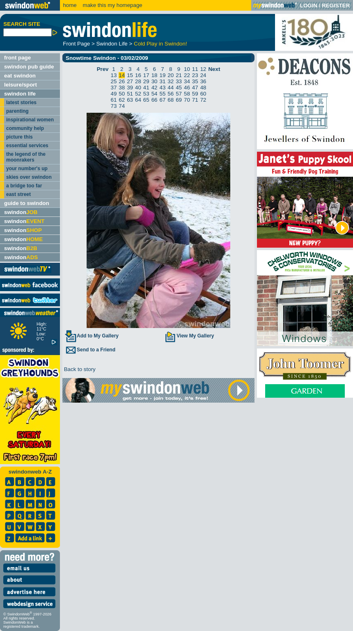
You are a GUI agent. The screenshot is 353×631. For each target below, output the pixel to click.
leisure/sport (20, 85)
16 (138, 75)
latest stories (21, 102)
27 (130, 81)
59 (195, 94)
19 (163, 75)
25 (114, 81)
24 (203, 75)
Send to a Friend (89, 350)
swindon (20, 212)
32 (170, 81)
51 (130, 94)
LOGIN (308, 5)
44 (170, 87)
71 (195, 100)
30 (154, 81)
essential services (27, 145)
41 (146, 87)
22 (187, 75)
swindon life (20, 94)
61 (114, 100)
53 (146, 94)
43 (163, 87)
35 (195, 81)
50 (122, 94)
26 (122, 81)
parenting (17, 111)
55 (163, 94)
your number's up (27, 168)
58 (187, 94)
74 (122, 106)
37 (114, 87)
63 (130, 100)
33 (179, 81)
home (69, 5)
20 (170, 75)
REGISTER (336, 5)
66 (154, 100)
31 (163, 81)
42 (154, 87)
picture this (19, 137)
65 (146, 100)
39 (130, 87)
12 (203, 69)
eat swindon (20, 76)
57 (179, 94)
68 (170, 100)
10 (187, 69)
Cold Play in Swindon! (160, 44)
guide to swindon (26, 203)
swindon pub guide (29, 67)
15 (130, 75)
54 (154, 94)
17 (146, 75)
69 (179, 100)
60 (203, 94)
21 (179, 75)
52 (138, 94)
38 (122, 87)
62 (122, 100)
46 (187, 87)
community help (25, 128)
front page (17, 58)
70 (187, 100)
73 (114, 106)
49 (114, 94)
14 (122, 75)
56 (170, 94)
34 (187, 81)
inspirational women (30, 120)
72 (203, 100)
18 (154, 75)
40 (138, 87)
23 (195, 75)
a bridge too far (24, 186)
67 (163, 100)
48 (203, 87)
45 (179, 87)
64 (138, 100)
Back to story (79, 369)
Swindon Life (111, 44)
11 (195, 69)
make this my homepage (111, 5)
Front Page (76, 44)
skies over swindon (29, 177)
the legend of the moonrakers (26, 157)
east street (18, 194)
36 (203, 81)
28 (138, 81)
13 (114, 75)
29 (146, 81)
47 (195, 87)
